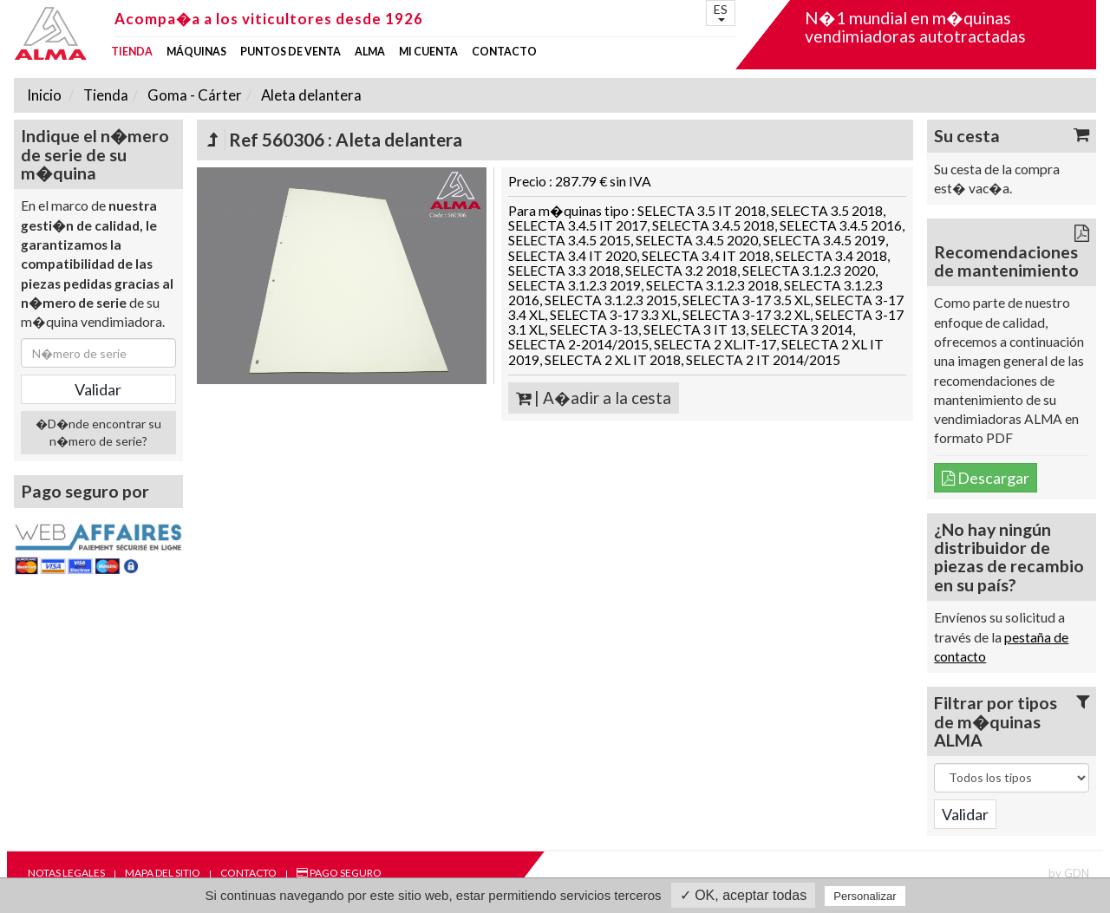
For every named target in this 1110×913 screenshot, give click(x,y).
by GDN (1068, 873)
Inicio (44, 95)
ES (721, 12)
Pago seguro (339, 872)
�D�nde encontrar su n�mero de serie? (98, 432)
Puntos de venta (290, 52)
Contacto (504, 52)
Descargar (985, 477)
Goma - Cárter (193, 95)
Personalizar (864, 896)
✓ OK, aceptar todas (743, 895)
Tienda (132, 52)
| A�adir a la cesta (593, 398)
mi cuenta (428, 52)
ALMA (370, 52)
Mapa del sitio (162, 872)
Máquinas (196, 52)
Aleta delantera (310, 95)
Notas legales (66, 872)
